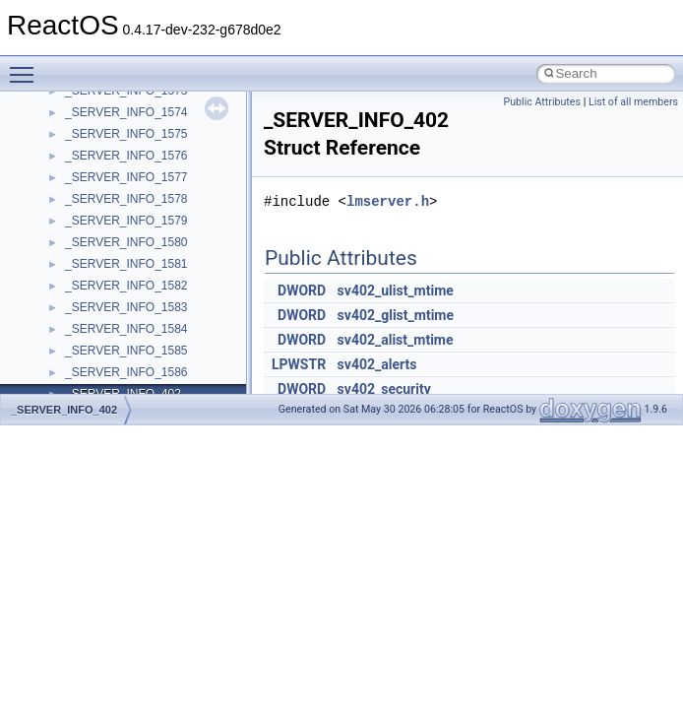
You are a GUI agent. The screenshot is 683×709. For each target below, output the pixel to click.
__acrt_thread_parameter (131, 321)
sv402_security (384, 389)
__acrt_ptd (93, 213)
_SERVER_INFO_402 (64, 410)
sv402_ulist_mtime (396, 290)
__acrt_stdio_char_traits (128, 234)
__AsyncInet (97, 364)
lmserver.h (387, 201)
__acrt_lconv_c (105, 191)
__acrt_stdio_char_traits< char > (149, 256)
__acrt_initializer (108, 169)
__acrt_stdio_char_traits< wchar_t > (159, 278)
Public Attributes (542, 102)
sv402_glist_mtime (396, 315)
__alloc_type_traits (114, 343)
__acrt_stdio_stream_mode (136, 299)
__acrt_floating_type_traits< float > (155, 148)
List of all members (633, 102)
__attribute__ (99, 386)
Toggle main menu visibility (26, 66)
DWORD (302, 290)
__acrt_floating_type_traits (134, 104)
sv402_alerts (377, 364)
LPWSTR (299, 364)
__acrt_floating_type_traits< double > (162, 126)
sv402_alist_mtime (396, 340)
